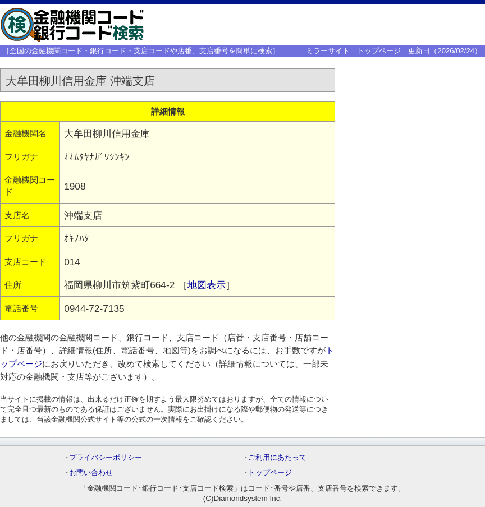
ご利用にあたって (277, 457)
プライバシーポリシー (105, 457)
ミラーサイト (328, 51)
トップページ (379, 51)
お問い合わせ (91, 472)
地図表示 (206, 285)
